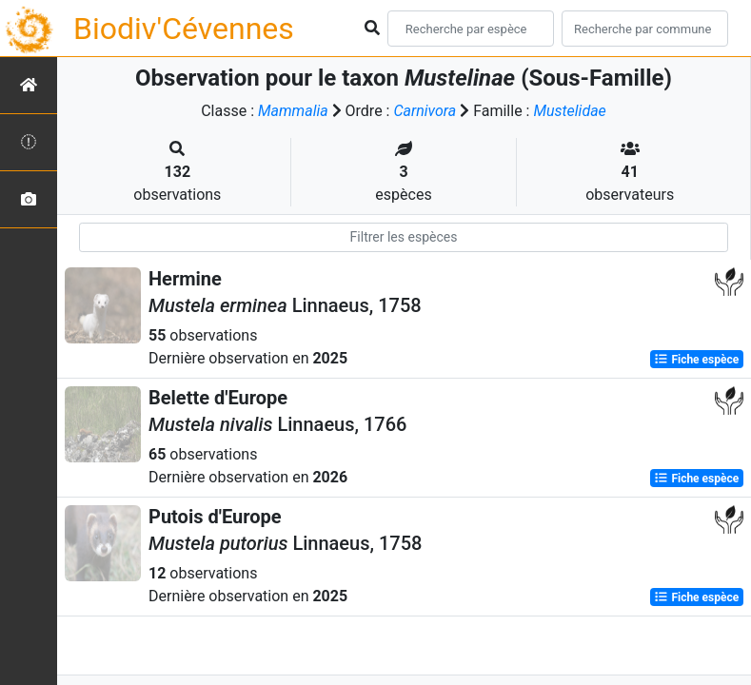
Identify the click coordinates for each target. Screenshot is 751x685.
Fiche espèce (696, 359)
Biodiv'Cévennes (183, 28)
